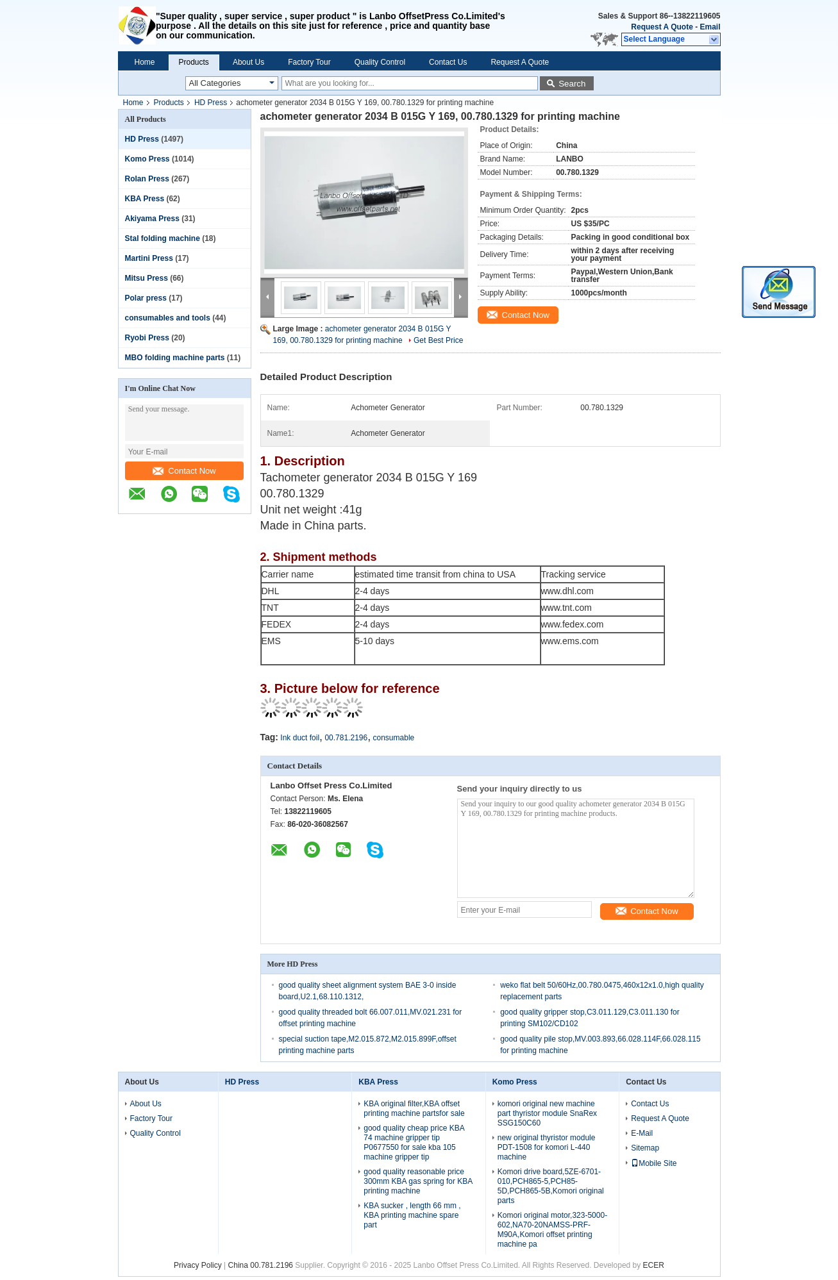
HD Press (210, 102)
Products (194, 62)
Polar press (146, 298)
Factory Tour (309, 62)
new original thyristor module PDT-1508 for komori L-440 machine (547, 1147)
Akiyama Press (152, 218)
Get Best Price (438, 340)
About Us (248, 62)
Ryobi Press (147, 337)
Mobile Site (653, 1163)
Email (710, 26)
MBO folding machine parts (175, 357)
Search (571, 83)
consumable (394, 737)
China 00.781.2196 (260, 1265)
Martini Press (149, 258)
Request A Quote (661, 26)
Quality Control (380, 62)
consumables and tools (167, 317)
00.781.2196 (345, 737)
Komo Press (147, 158)
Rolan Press (147, 178)
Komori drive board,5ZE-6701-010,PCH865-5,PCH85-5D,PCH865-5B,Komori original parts (551, 1186)
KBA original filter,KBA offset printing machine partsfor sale (414, 1108)
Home (145, 62)
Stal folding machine (162, 238)
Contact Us (448, 62)
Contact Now (184, 471)
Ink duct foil (299, 737)
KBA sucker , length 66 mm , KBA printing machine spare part (412, 1215)
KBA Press (145, 198)
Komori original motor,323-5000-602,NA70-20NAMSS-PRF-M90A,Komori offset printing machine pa (552, 1230)
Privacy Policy (198, 1265)
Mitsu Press (146, 278)
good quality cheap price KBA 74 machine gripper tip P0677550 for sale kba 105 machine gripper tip (414, 1142)
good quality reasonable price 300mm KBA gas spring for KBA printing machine (418, 1181)
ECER (653, 1265)
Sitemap (645, 1147)
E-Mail (642, 1133)
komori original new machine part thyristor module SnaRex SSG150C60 (547, 1113)
